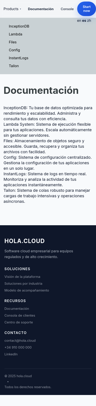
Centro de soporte (18, 322)
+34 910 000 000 (18, 347)
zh (89, 20)
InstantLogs (18, 58)
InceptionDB (19, 26)
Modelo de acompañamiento (26, 290)
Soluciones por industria (23, 283)
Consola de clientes (19, 315)
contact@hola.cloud (20, 340)
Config (14, 50)
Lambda (15, 34)
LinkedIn (11, 354)
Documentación (41, 9)
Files (13, 42)
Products (12, 9)
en (79, 20)
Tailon (14, 66)
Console (67, 9)
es (84, 20)
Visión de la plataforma (22, 277)
